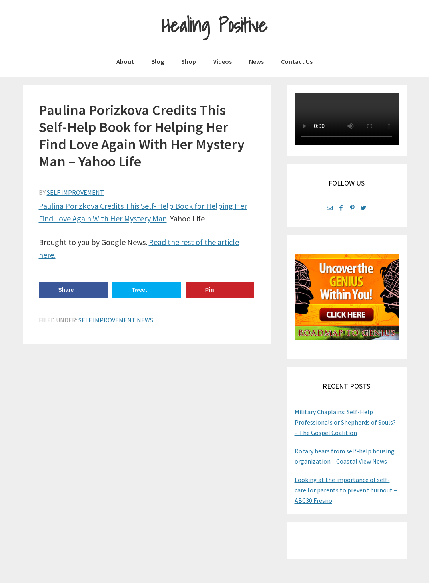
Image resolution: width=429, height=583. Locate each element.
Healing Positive (214, 25)
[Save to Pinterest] (220, 290)
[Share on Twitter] (146, 290)
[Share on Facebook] (73, 290)
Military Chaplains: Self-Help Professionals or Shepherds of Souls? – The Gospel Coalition (345, 422)
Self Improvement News (115, 320)
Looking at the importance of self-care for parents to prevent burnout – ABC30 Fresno (346, 490)
